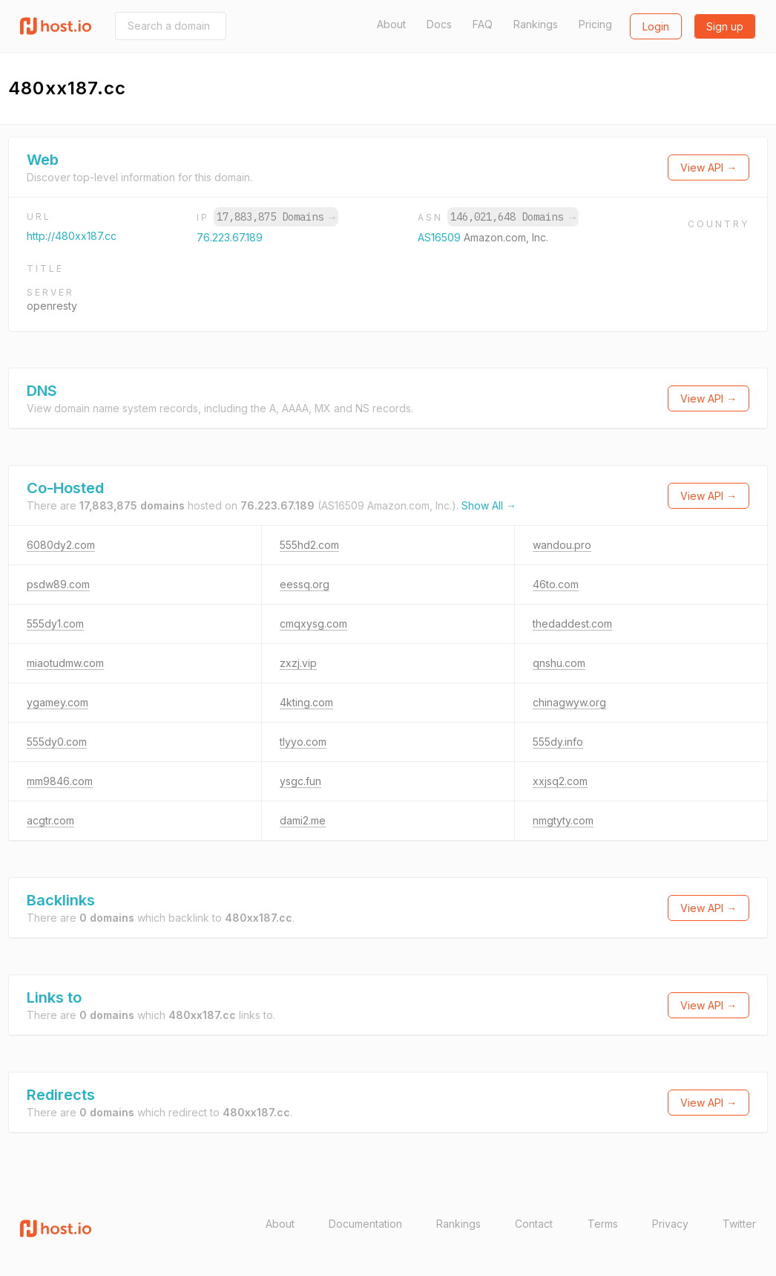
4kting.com (306, 702)
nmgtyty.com (563, 820)
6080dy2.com (61, 544)
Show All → (488, 505)
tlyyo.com (303, 741)
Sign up (724, 26)
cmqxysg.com (313, 623)
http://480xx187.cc (71, 236)
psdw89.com (58, 584)
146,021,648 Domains (512, 217)
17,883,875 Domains (276, 217)
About (391, 24)
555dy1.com (55, 623)
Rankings (535, 24)
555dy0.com (57, 741)
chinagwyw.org (569, 702)
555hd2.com (309, 544)
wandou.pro (562, 544)
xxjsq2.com (560, 781)
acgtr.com (50, 820)
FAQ (483, 24)
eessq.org (304, 584)
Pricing (595, 24)
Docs (439, 24)
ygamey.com (57, 702)
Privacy (670, 1223)
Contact (534, 1223)
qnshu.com (559, 663)
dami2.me (303, 820)
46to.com (556, 584)
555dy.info (558, 741)
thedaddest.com (572, 623)
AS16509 (441, 237)
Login (655, 26)
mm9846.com (60, 781)
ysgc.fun (300, 781)
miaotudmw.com (65, 663)
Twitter (739, 1223)
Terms (603, 1223)
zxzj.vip (298, 663)
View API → (708, 167)
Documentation (365, 1223)
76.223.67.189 (230, 237)
